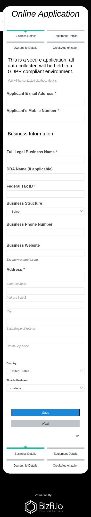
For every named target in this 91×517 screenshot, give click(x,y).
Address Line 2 (16, 297)
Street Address (16, 284)
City (9, 311)
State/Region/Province (21, 328)
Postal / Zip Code (18, 346)
